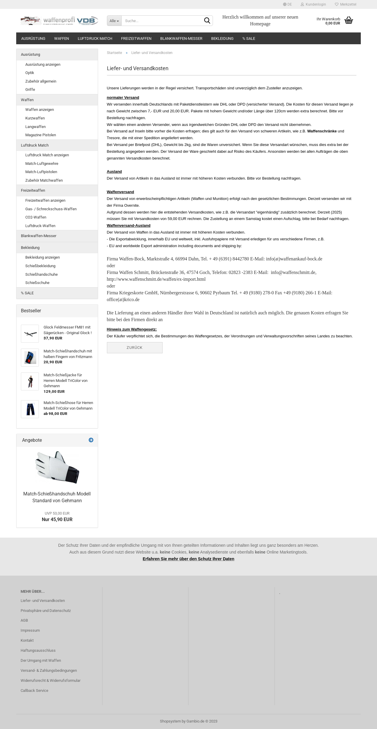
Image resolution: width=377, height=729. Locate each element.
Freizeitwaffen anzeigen (45, 200)
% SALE (248, 38)
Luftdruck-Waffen (40, 226)
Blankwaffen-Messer (181, 38)
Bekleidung (222, 38)
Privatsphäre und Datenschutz (46, 610)
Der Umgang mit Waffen (41, 660)
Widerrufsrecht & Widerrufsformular (50, 680)
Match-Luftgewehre (41, 163)
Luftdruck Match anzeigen (47, 155)
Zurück (135, 347)
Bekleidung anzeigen (42, 257)
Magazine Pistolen (40, 135)
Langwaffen (35, 126)
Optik (29, 72)
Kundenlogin (313, 4)
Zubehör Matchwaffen (44, 180)
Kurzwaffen (35, 118)
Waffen (61, 38)
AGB (24, 620)
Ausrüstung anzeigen (42, 64)
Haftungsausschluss (38, 650)
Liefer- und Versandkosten (43, 600)
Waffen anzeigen (39, 109)
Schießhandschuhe (41, 274)
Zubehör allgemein (40, 81)
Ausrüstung (33, 38)
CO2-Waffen (35, 217)
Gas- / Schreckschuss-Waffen (51, 209)
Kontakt (27, 640)
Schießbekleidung (40, 266)
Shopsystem (170, 721)
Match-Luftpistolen (41, 172)
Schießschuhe (37, 282)
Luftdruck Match (95, 38)
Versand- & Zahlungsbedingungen (49, 670)
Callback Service (34, 690)
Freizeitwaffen (136, 38)
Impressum (30, 630)
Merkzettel (345, 4)
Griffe (30, 89)
